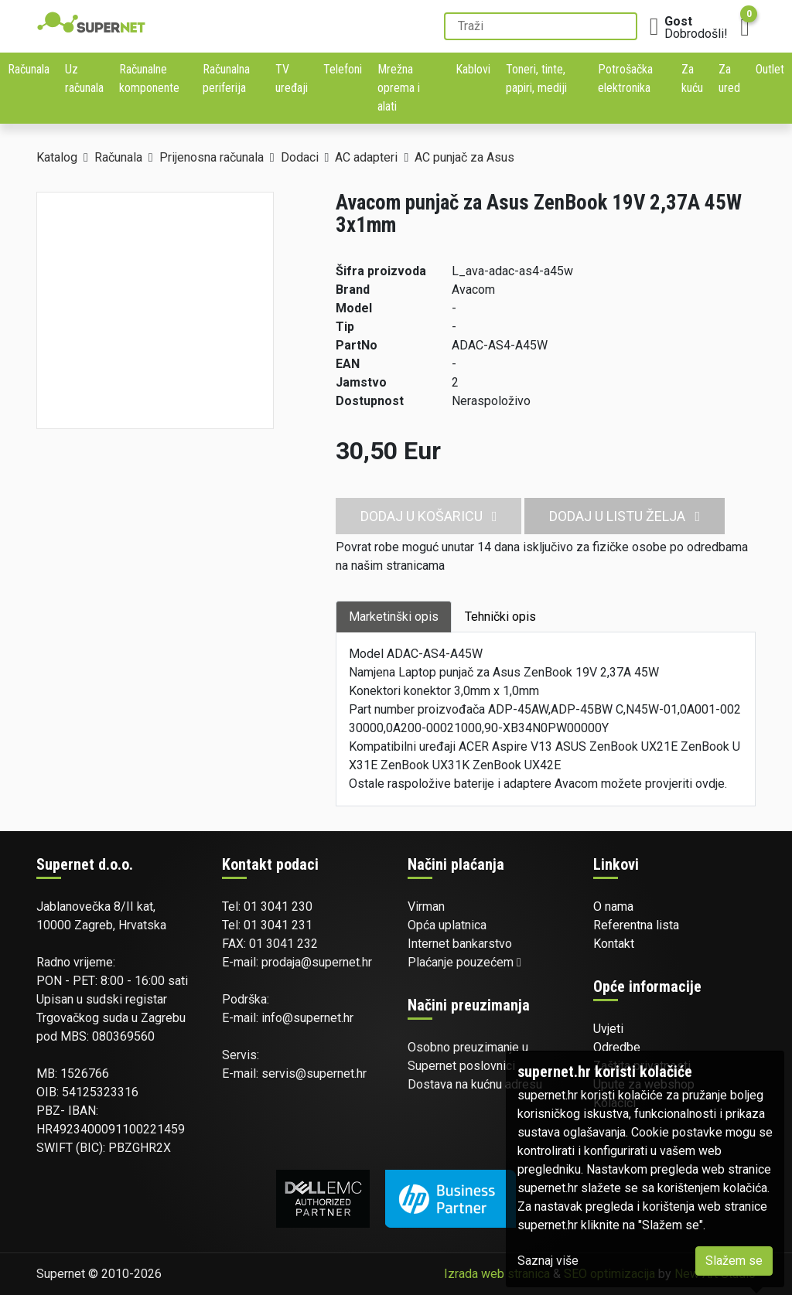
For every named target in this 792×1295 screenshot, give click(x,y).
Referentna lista (636, 925)
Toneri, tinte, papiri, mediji (536, 78)
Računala (29, 69)
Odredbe (616, 1047)
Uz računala (84, 78)
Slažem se (734, 1260)
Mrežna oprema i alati (398, 88)
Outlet (770, 69)
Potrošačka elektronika (625, 78)
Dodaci (300, 157)
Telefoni (342, 69)
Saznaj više (548, 1260)
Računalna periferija (226, 78)
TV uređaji (291, 78)
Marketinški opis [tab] (394, 616)
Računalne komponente (149, 78)
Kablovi (473, 69)
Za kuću (692, 78)
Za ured (729, 78)
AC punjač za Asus (464, 157)
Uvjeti (608, 1028)
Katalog (56, 157)
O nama (613, 906)
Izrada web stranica (497, 1273)
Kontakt (613, 943)
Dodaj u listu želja (624, 516)
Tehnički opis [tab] (500, 616)
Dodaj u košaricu (428, 516)
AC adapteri (366, 157)
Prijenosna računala (211, 157)
